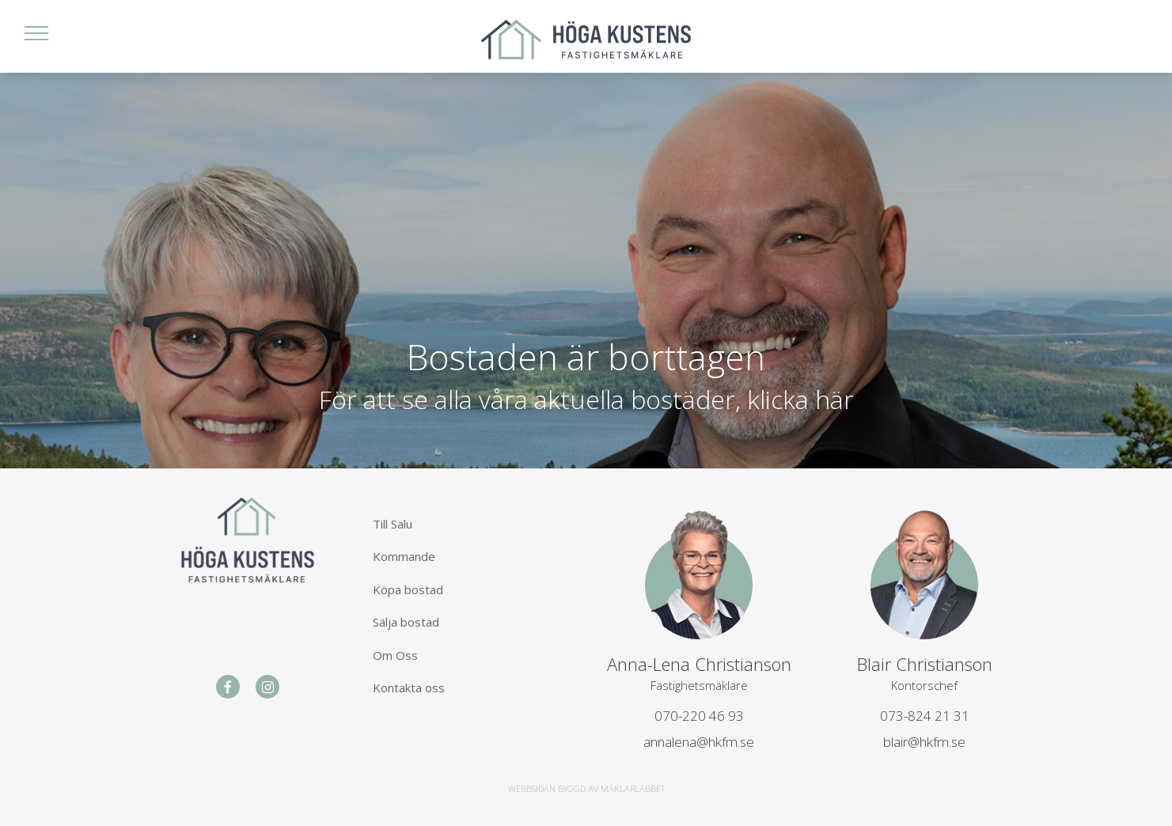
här (834, 398)
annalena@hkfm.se (698, 742)
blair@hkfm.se (924, 742)
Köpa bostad (408, 589)
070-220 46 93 (699, 716)
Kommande (404, 556)
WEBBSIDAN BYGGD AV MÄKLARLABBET (586, 788)
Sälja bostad (406, 622)
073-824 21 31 (924, 716)
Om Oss (395, 655)
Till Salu (392, 524)
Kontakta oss (409, 687)
